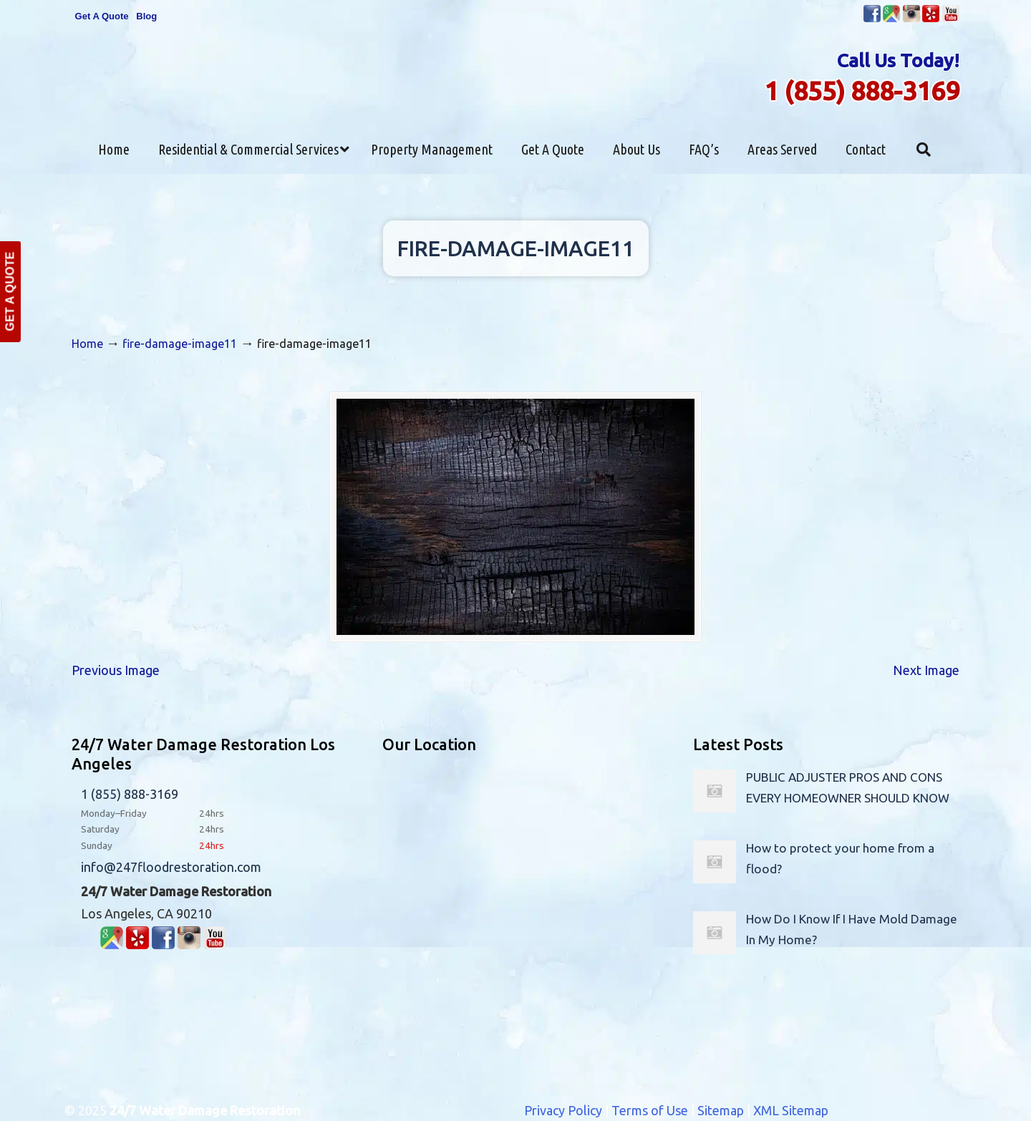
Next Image (926, 670)
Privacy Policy (563, 1110)
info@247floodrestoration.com (171, 867)
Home (87, 343)
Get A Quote (102, 16)
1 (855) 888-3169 (861, 90)
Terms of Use (649, 1110)
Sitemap (720, 1110)
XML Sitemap (790, 1110)
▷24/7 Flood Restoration (515, 64)
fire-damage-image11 (179, 343)
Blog (146, 16)
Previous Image (116, 670)
